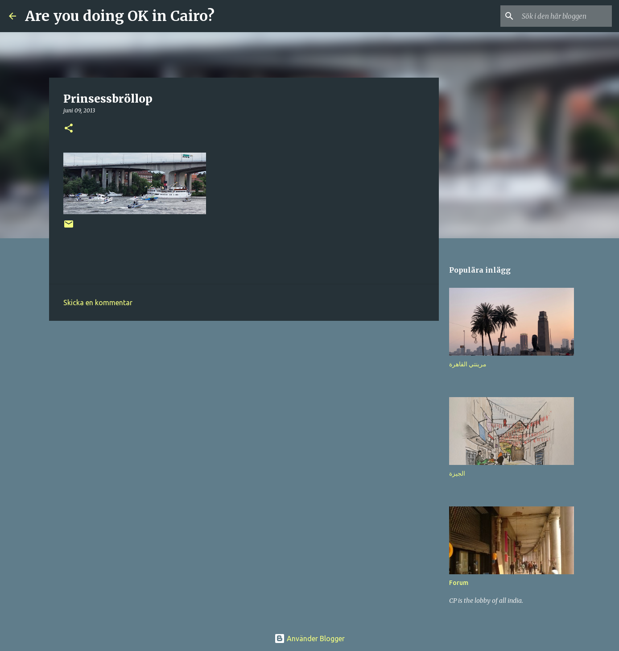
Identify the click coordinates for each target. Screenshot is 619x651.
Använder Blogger (309, 638)
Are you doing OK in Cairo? (120, 16)
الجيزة (457, 473)
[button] (68, 129)
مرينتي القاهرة (468, 364)
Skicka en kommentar (97, 303)
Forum (458, 582)
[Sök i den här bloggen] (565, 16)
